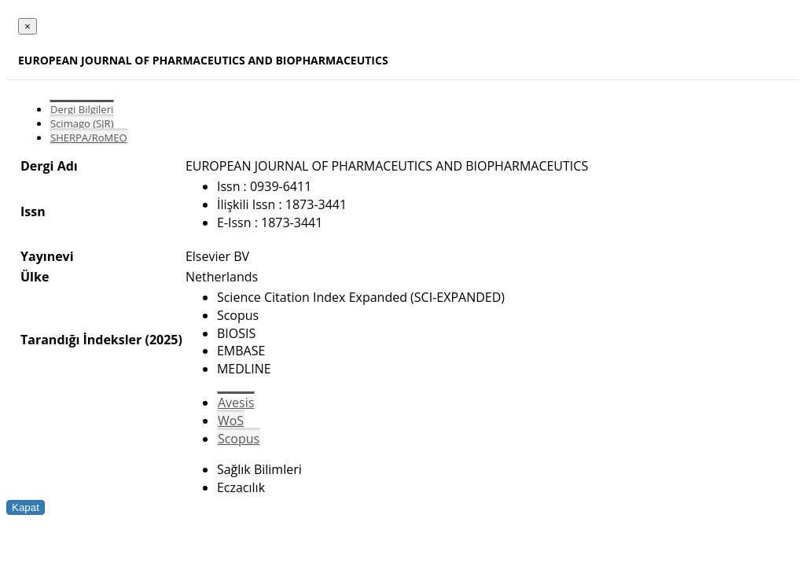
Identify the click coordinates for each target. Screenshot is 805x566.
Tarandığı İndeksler (81, 339)
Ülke (34, 276)
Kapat (25, 507)
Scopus (238, 438)
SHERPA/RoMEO (88, 137)
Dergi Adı (49, 166)
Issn (33, 211)
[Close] (27, 26)
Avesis (236, 402)
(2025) (163, 339)
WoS (231, 420)
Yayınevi (47, 256)
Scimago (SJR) (81, 123)
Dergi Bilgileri (81, 109)
